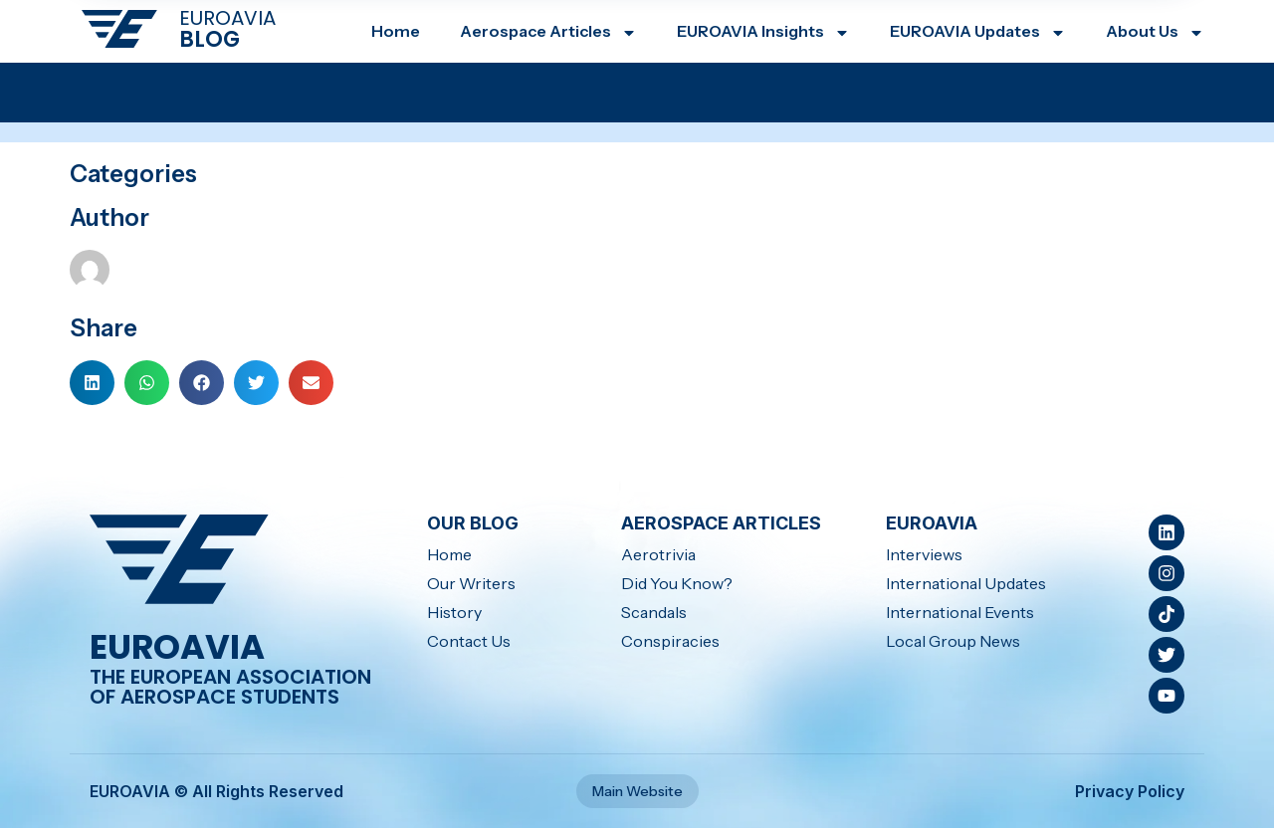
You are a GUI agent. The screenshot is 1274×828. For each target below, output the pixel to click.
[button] (92, 382)
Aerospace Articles (548, 31)
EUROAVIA (227, 18)
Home (395, 31)
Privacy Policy (1129, 791)
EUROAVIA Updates (978, 31)
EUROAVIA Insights (763, 31)
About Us (1155, 31)
